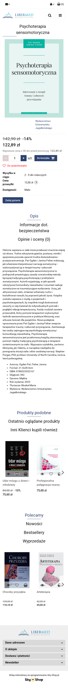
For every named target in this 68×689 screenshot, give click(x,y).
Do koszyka (46, 158)
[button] (60, 4)
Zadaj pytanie (12, 200)
